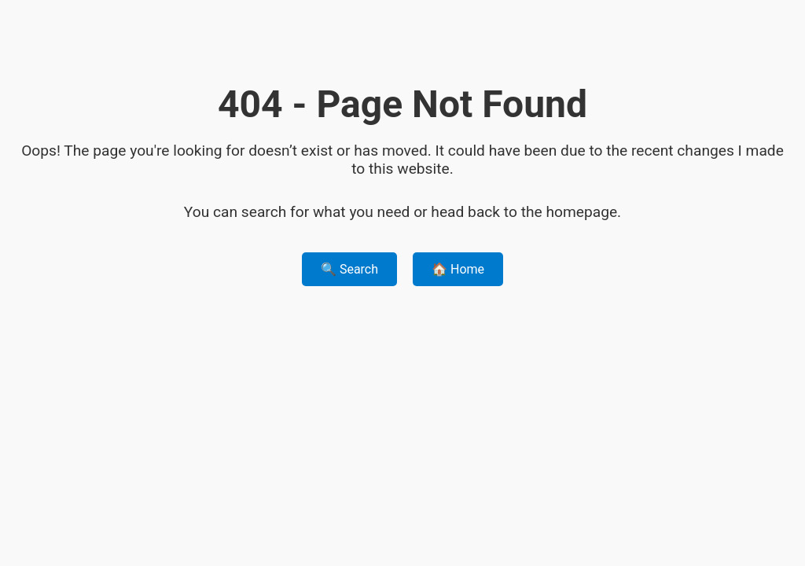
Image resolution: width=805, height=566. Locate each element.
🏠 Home (458, 269)
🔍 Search (349, 269)
